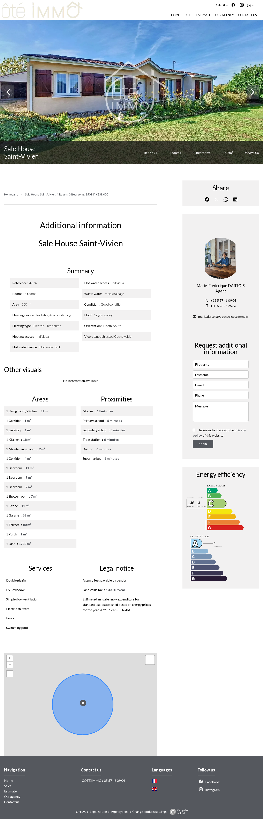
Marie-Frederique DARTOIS (221, 285)
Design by (178, 812)
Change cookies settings (149, 811)
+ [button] (9, 658)
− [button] (9, 665)
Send (203, 444)
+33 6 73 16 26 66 (223, 306)
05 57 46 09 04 (114, 780)
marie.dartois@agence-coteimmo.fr (223, 316)
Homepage (11, 194)
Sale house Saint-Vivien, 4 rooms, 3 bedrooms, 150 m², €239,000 (66, 194)
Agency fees (119, 811)
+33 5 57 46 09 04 (223, 300)
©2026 (80, 812)
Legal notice (98, 811)
